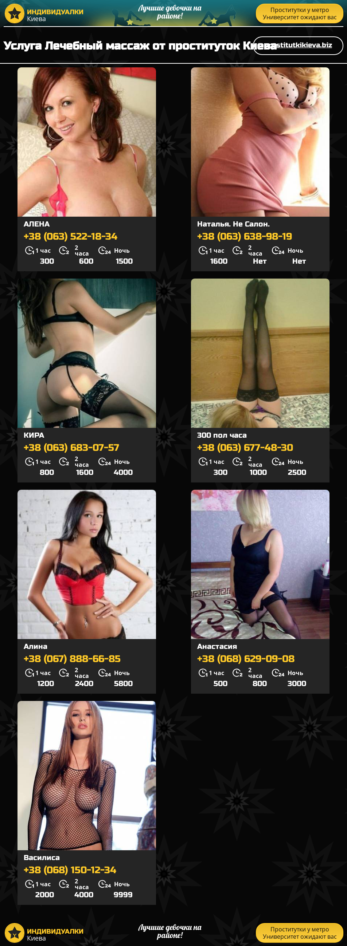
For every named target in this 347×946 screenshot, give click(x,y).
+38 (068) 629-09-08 (246, 659)
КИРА (34, 435)
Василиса (42, 857)
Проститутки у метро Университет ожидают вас (300, 13)
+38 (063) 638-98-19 (244, 237)
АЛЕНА (37, 224)
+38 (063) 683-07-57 (71, 448)
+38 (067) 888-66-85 (72, 659)
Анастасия (217, 646)
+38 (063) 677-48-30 (245, 448)
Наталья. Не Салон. (233, 224)
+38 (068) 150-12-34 (70, 870)
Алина (35, 646)
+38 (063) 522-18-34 (70, 237)
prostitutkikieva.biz (298, 45)
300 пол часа (222, 435)
